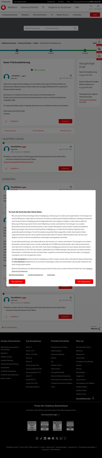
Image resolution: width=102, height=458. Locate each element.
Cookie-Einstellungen (35, 275)
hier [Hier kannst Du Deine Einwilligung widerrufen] (43, 221)
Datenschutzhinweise (16, 275)
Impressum (51, 275)
